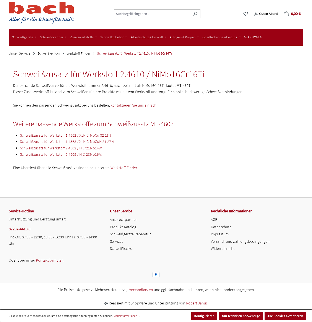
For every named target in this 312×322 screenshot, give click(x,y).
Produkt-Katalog (123, 226)
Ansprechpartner (123, 219)
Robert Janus (197, 303)
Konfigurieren (204, 316)
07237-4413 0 (19, 229)
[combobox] (152, 13)
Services (116, 241)
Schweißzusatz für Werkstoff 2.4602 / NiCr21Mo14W (61, 148)
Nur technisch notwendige (241, 316)
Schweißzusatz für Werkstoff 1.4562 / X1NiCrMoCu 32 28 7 (66, 135)
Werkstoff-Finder (123, 167)
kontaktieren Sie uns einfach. (134, 105)
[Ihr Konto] (266, 13)
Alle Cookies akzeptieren (285, 316)
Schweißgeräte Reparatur (130, 233)
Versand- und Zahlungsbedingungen (240, 241)
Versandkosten (141, 289)
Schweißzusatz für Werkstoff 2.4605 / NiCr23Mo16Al (61, 154)
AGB (214, 219)
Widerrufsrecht (223, 248)
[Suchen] (195, 13)
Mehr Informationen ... (127, 316)
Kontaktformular (49, 260)
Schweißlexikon (122, 248)
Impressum (220, 233)
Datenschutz (221, 226)
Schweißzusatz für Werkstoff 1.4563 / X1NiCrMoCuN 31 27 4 (67, 141)
